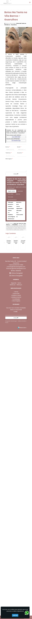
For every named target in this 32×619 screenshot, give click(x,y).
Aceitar (15, 615)
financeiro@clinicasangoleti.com (16, 537)
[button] (29, 2)
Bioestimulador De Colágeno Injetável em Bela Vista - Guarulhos (11, 485)
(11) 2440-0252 (16, 137)
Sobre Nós (16, 562)
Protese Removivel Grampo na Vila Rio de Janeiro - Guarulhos (10, 311)
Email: (19, 147)
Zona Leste (10, 197)
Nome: (8, 147)
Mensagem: (9, 159)
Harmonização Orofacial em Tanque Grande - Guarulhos (11, 294)
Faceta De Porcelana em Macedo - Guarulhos (11, 501)
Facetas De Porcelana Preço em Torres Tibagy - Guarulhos (10, 422)
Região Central (11, 191)
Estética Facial (16, 564)
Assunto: (20, 153)
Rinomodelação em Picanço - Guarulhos (11, 341)
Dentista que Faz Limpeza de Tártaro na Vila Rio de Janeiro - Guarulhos (11, 375)
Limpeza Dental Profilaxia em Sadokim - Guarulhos (11, 358)
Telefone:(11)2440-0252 (16, 533)
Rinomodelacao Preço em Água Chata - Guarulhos (11, 517)
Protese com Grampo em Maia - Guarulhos (10, 389)
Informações (16, 569)
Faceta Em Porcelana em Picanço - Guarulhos (11, 469)
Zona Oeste (10, 194)
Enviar (16, 174)
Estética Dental (16, 565)
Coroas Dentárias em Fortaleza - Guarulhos (11, 278)
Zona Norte (20, 191)
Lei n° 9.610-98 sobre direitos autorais (15, 230)
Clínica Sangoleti (16, 541)
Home (16, 560)
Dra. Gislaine (16, 539)
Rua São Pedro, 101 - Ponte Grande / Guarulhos (16, 530)
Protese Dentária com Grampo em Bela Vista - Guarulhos (11, 437)
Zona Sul (18, 194)
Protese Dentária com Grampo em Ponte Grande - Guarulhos (11, 247)
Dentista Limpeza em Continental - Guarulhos (11, 262)
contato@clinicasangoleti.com (16, 535)
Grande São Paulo (12, 199)
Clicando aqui (16, 140)
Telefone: (9, 153)
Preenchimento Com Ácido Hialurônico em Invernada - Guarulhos (11, 406)
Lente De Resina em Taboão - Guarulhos (11, 325)
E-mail (16, 580)
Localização (16, 567)
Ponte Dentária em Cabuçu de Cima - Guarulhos (10, 453)
